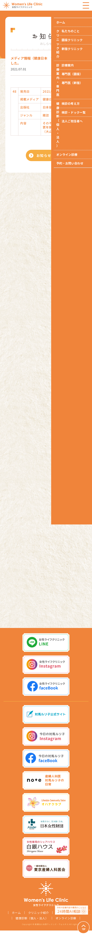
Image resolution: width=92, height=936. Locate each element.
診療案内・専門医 (68, 918)
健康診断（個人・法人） (32, 923)
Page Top (81, 925)
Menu (86, 5)
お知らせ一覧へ (50, 156)
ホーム (16, 918)
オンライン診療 (66, 923)
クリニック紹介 (38, 918)
